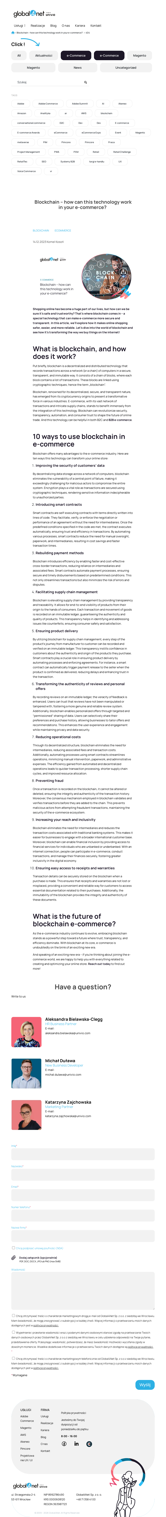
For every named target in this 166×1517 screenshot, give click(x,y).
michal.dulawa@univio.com (63, 1075)
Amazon (21, 113)
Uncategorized (126, 67)
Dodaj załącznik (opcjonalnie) (38, 1257)
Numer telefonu (83, 1213)
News (78, 67)
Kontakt (96, 25)
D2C (62, 123)
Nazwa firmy (83, 1234)
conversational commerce (31, 123)
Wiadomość (83, 1289)
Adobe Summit (80, 103)
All (19, 55)
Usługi (19, 25)
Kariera (80, 25)
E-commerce (122, 123)
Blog (53, 25)
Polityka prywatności (73, 1413)
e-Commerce (75, 55)
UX (120, 161)
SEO (44, 161)
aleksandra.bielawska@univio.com (67, 1033)
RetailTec (22, 161)
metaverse (23, 142)
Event (118, 132)
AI (103, 103)
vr (51, 171)
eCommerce (60, 132)
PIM (45, 142)
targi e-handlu (96, 161)
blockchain (106, 113)
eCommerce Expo (91, 132)
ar (66, 113)
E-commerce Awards (28, 132)
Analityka (45, 113)
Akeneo (122, 103)
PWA (56, 151)
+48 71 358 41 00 (86, 1499)
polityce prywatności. (46, 1325)
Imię (83, 1152)
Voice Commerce (26, 171)
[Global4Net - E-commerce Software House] (34, 14)
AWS (83, 113)
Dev (80, 123)
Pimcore (66, 142)
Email (83, 1193)
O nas (66, 25)
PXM (76, 151)
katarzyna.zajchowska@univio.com (68, 1116)
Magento (139, 55)
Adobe (20, 103)
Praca (111, 142)
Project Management (28, 151)
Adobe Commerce (48, 103)
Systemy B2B (68, 161)
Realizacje (38, 25)
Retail (96, 151)
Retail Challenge (122, 151)
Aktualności (43, 55)
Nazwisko (83, 1172)
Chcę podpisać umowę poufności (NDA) (37, 1248)
